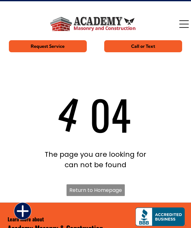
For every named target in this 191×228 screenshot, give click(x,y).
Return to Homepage (95, 190)
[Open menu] (184, 24)
